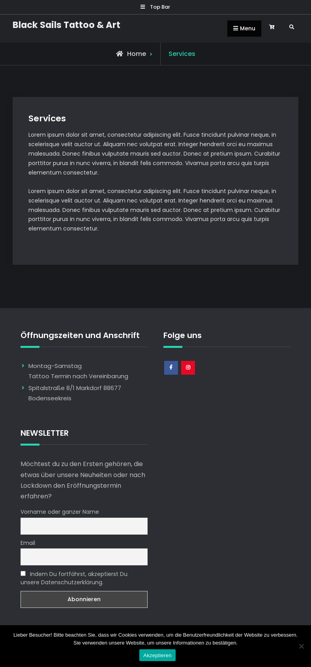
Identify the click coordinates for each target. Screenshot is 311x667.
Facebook (171, 374)
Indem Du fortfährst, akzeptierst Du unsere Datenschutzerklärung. (74, 578)
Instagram (188, 374)
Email (28, 543)
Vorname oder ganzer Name (60, 512)
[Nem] (301, 646)
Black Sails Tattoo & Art (66, 25)
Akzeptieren (157, 655)
